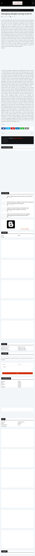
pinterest (19, 382)
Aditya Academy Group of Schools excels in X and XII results (20, 196)
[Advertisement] (17, 162)
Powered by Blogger (15, 228)
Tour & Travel (3, 426)
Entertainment (4, 424)
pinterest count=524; (5, 349)
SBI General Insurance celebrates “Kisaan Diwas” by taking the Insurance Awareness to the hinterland (20, 203)
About (19, 235)
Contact (2, 236)
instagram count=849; (22, 349)
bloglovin (3, 384)
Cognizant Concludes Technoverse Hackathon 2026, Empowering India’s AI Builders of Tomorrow (18, 208)
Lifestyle (19, 423)
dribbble (19, 384)
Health (2, 423)
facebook (3, 381)
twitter (19, 381)
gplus (2, 382)
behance (19, 385)
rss (1, 385)
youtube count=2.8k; (22, 348)
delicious (19, 386)
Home (3, 10)
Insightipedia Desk (5, 16)
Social (6, 10)
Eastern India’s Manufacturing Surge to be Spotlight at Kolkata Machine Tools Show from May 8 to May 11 (18, 214)
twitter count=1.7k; (21, 346)
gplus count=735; (4, 348)
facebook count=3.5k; (5, 346)
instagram (3, 386)
